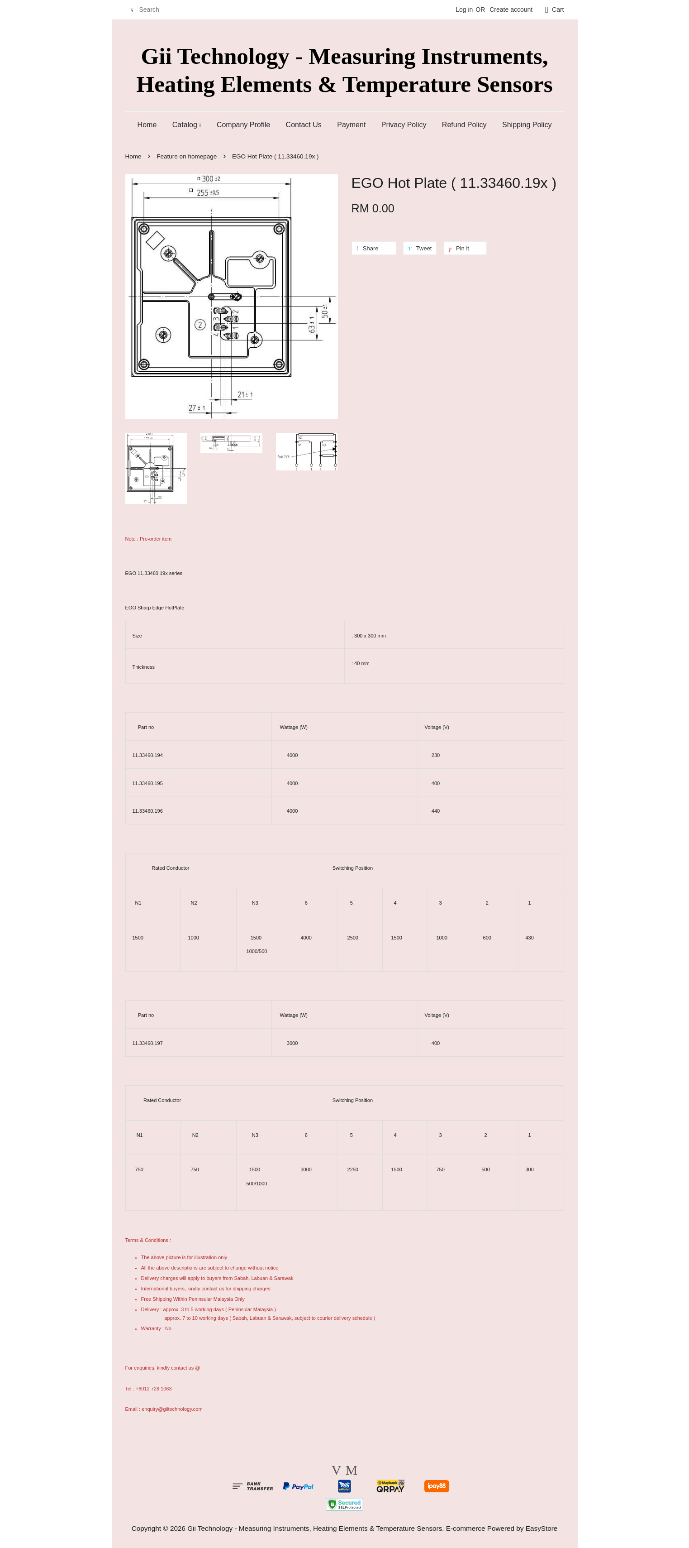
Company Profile (243, 125)
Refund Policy (464, 125)
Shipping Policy (526, 125)
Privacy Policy (404, 125)
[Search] (152, 9)
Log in (464, 9)
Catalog (186, 125)
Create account (510, 9)
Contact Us (304, 125)
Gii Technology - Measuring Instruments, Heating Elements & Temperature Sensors (344, 69)
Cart (558, 9)
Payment (351, 125)
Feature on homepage (187, 156)
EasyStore (542, 1528)
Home (147, 125)
